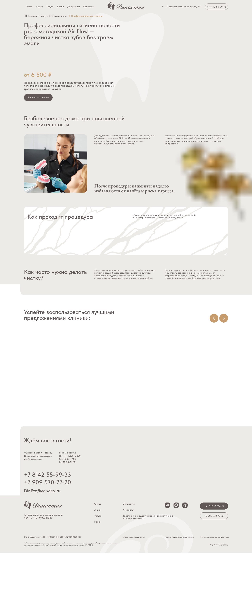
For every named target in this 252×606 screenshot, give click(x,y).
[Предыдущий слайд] (214, 318)
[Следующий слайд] (223, 318)
